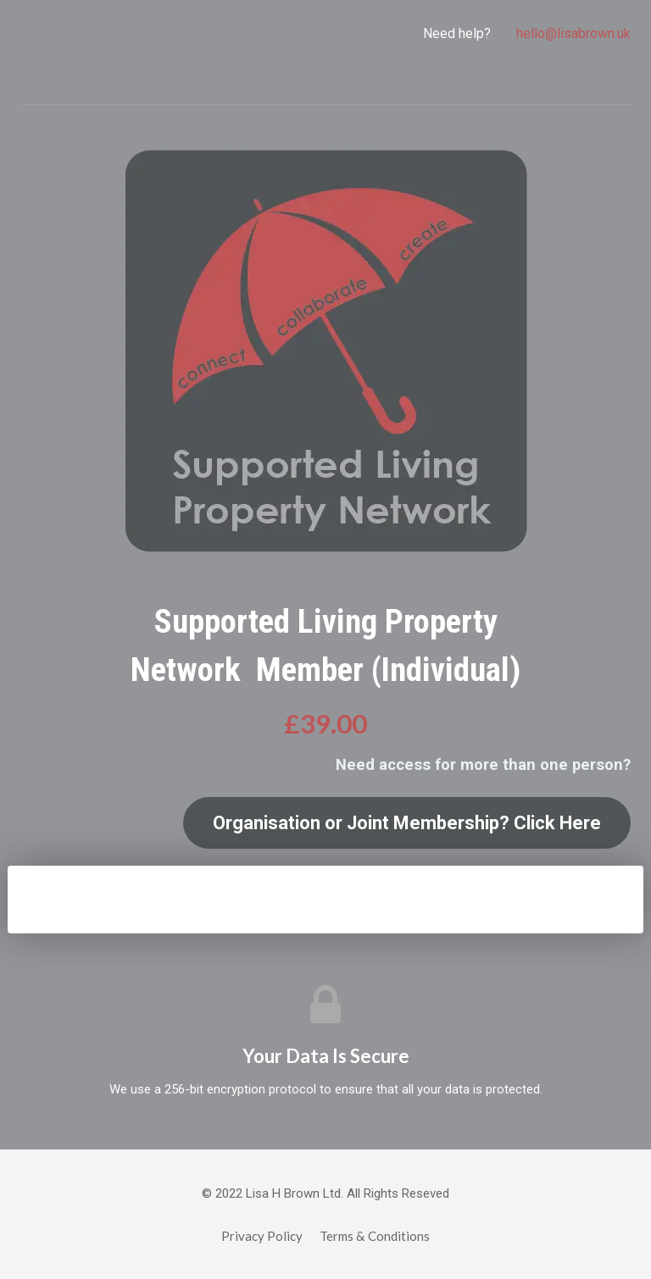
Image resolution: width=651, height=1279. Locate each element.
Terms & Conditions (375, 1235)
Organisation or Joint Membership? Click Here (407, 822)
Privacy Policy (262, 1235)
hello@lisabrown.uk (573, 33)
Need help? (457, 33)
